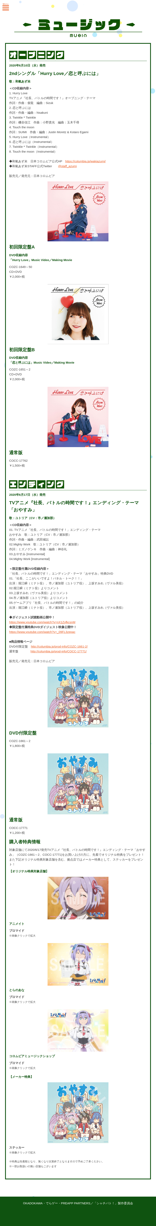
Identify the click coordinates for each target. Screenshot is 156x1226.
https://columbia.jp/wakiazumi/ (85, 161)
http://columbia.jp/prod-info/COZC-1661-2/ (59, 646)
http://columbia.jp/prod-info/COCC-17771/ (58, 651)
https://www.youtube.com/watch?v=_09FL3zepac (42, 632)
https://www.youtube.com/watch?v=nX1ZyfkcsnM (42, 622)
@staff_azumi (67, 166)
